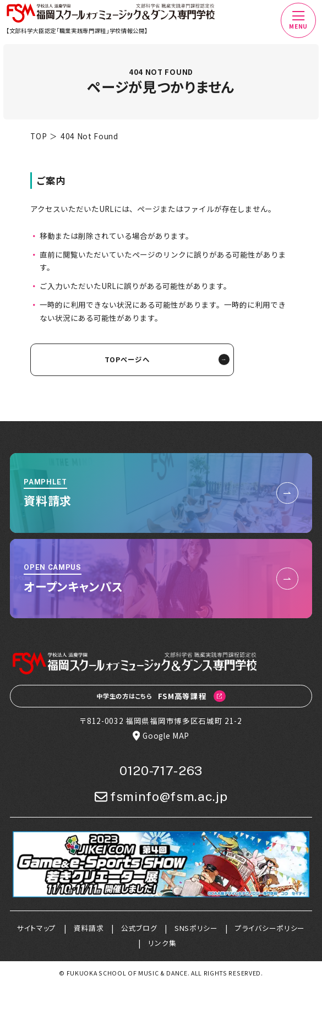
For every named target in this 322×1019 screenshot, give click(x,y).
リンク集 (162, 943)
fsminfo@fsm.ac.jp (161, 797)
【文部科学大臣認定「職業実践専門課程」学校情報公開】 (77, 30)
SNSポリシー (196, 928)
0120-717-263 (161, 770)
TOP (38, 135)
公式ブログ (139, 928)
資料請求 (89, 928)
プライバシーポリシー (270, 928)
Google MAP (161, 735)
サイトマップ (36, 928)
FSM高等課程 (160, 696)
